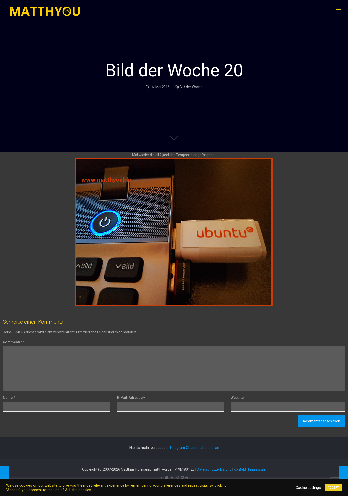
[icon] (167, 478)
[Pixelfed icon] (177, 478)
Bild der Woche (191, 87)
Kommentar (14, 342)
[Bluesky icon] (186, 478)
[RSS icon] (172, 478)
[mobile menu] (338, 11)
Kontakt (240, 469)
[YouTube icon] (162, 478)
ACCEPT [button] (333, 487)
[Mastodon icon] (182, 478)
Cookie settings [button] (308, 487)
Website (237, 398)
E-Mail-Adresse (131, 398)
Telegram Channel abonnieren (194, 447)
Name (9, 398)
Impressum (257, 469)
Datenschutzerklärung (214, 469)
